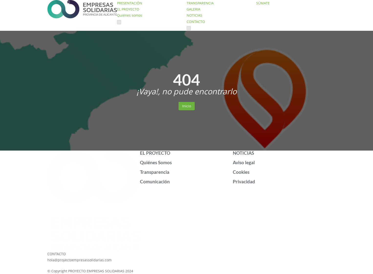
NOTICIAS (194, 15)
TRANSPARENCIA (200, 3)
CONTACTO (196, 21)
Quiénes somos (129, 15)
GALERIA (193, 9)
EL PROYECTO (128, 9)
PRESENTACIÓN (129, 3)
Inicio (186, 106)
